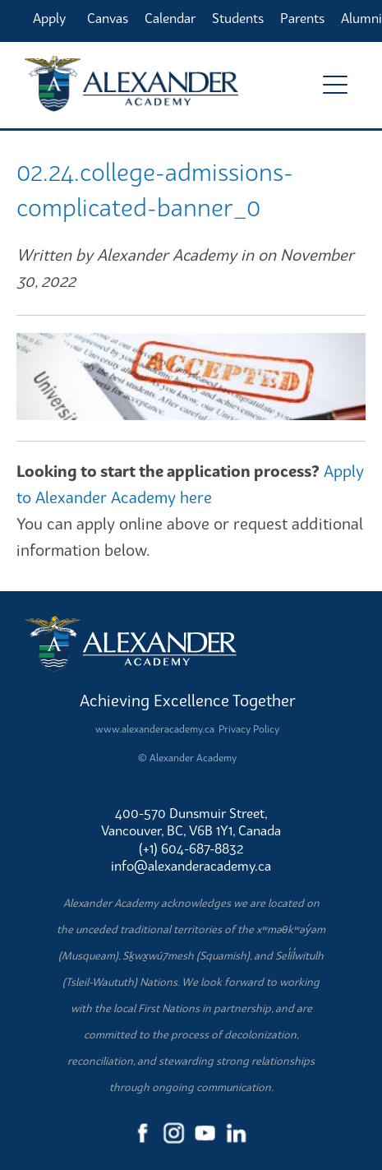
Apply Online (52, 25)
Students (238, 18)
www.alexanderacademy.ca (154, 729)
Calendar (170, 18)
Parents (302, 18)
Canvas (107, 18)
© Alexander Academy (187, 757)
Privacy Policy (249, 729)
